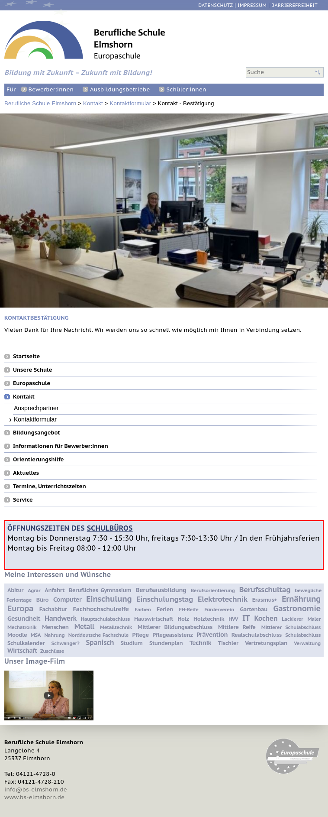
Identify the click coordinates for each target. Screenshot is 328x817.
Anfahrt (54, 590)
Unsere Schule (32, 369)
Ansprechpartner (36, 408)
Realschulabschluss (257, 635)
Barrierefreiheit (294, 5)
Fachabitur (53, 609)
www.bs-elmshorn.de (34, 797)
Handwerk (61, 618)
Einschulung (109, 598)
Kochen (265, 618)
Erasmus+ (264, 599)
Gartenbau (253, 609)
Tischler (228, 643)
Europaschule (31, 382)
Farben (143, 609)
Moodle (17, 635)
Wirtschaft (22, 650)
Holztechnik (208, 618)
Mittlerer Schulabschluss (291, 627)
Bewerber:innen (51, 89)
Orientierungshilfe (38, 459)
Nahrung (55, 635)
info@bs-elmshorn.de (35, 789)
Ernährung (301, 598)
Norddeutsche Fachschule (98, 635)
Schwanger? (65, 643)
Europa (20, 608)
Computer (67, 599)
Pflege (140, 635)
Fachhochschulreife (101, 609)
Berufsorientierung (213, 590)
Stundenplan (166, 643)
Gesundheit (23, 618)
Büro (42, 599)
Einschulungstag (164, 599)
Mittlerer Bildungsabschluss (175, 627)
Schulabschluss (303, 635)
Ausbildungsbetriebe (120, 89)
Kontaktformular (130, 103)
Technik (200, 643)
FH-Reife (189, 609)
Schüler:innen (186, 89)
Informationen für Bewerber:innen (60, 445)
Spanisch (100, 642)
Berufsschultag (264, 589)
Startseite (26, 356)
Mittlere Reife (237, 627)
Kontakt (93, 103)
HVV (233, 619)
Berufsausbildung (160, 590)
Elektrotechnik (223, 599)
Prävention (212, 634)
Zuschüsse (52, 651)
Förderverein (219, 609)
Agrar (34, 590)
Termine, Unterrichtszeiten (49, 486)
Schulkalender (26, 643)
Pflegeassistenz (172, 635)
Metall (84, 626)
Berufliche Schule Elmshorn (40, 103)
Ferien (165, 609)
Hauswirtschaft (153, 618)
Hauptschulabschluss (105, 619)
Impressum (252, 5)
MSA (36, 635)
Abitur (15, 590)
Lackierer (292, 619)
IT (246, 618)
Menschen (55, 627)
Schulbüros (110, 527)
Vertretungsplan (266, 643)
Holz (183, 618)
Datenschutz (215, 5)
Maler (314, 619)
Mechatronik (21, 627)
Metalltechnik (116, 627)
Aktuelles (26, 472)
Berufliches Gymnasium (100, 590)
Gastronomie (297, 608)
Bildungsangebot (36, 432)
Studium (131, 643)
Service (23, 499)
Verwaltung (307, 643)
